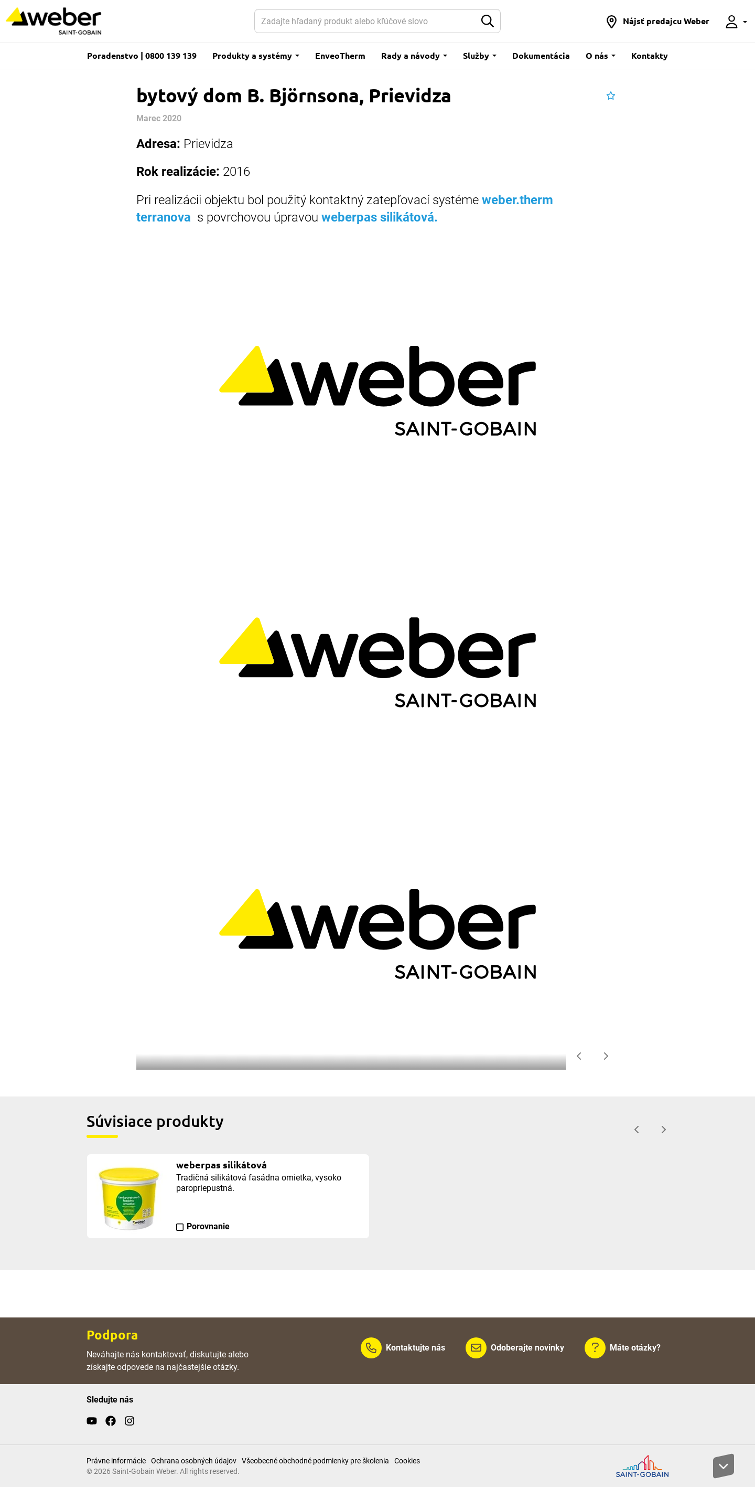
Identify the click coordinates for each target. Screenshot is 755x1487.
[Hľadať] (365, 21)
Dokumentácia (541, 55)
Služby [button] (480, 55)
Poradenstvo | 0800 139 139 (142, 55)
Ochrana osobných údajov (193, 1461)
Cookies (407, 1461)
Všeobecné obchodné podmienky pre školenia (315, 1461)
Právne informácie (116, 1461)
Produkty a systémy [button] (255, 55)
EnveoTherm (340, 55)
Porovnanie (208, 1226)
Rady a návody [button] (414, 55)
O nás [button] (601, 55)
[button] (657, 21)
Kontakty (649, 55)
